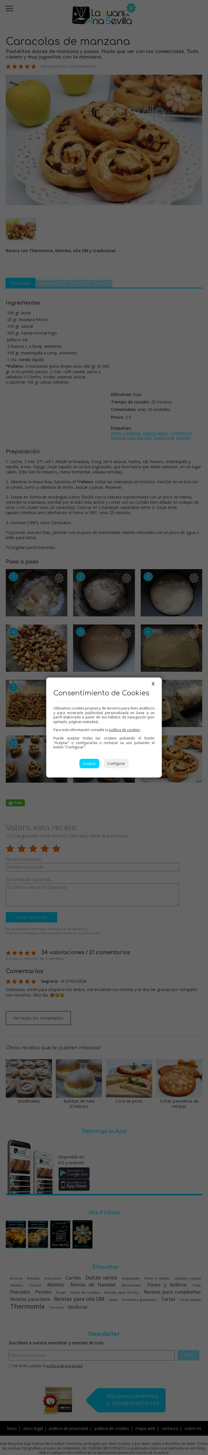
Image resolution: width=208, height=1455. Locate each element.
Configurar (116, 763)
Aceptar (89, 763)
